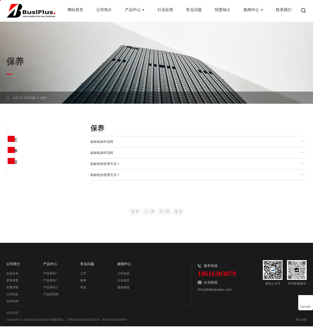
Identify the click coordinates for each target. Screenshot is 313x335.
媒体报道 (123, 296)
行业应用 (167, 11)
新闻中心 (253, 11)
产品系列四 (50, 303)
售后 (12, 168)
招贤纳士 (223, 11)
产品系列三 (50, 296)
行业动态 (123, 289)
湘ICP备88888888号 (116, 328)
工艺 (12, 142)
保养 (45, 97)
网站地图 (301, 328)
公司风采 (12, 303)
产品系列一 (50, 282)
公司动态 (123, 282)
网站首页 (78, 11)
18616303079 (217, 284)
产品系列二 (50, 289)
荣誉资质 (12, 289)
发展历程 (12, 296)
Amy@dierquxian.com (215, 300)
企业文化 (12, 282)
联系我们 (284, 11)
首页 (16, 97)
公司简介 (106, 11)
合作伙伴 (12, 310)
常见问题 (195, 11)
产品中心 (137, 11)
